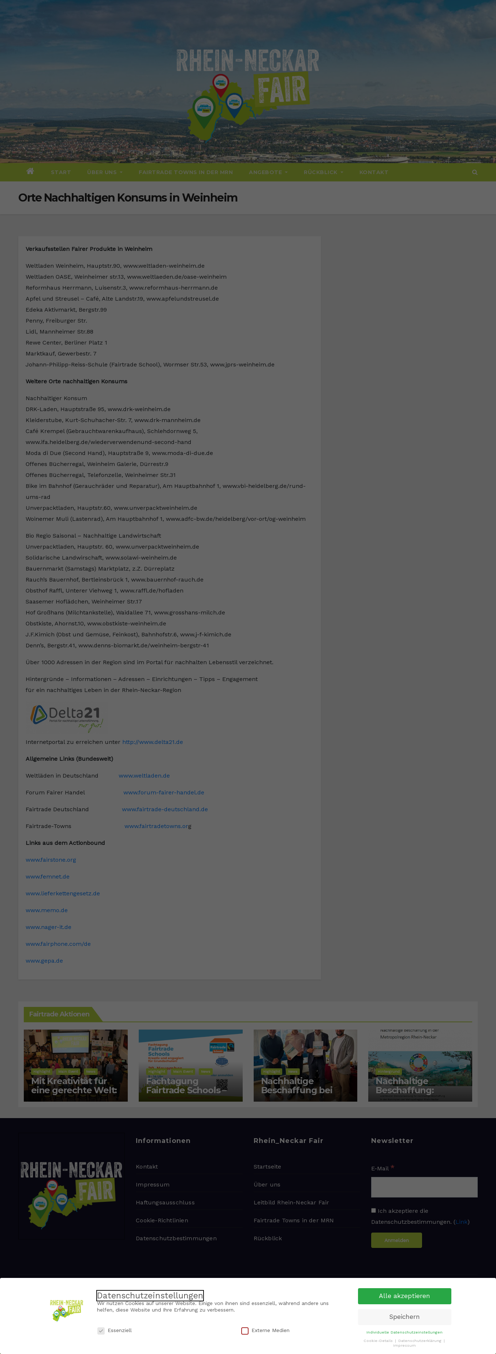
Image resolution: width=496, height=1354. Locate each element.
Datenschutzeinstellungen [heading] (150, 1295)
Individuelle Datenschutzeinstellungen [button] (404, 1331)
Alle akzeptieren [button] (404, 1294)
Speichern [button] (404, 1315)
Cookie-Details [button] (378, 1339)
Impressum (404, 1344)
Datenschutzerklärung (420, 1339)
